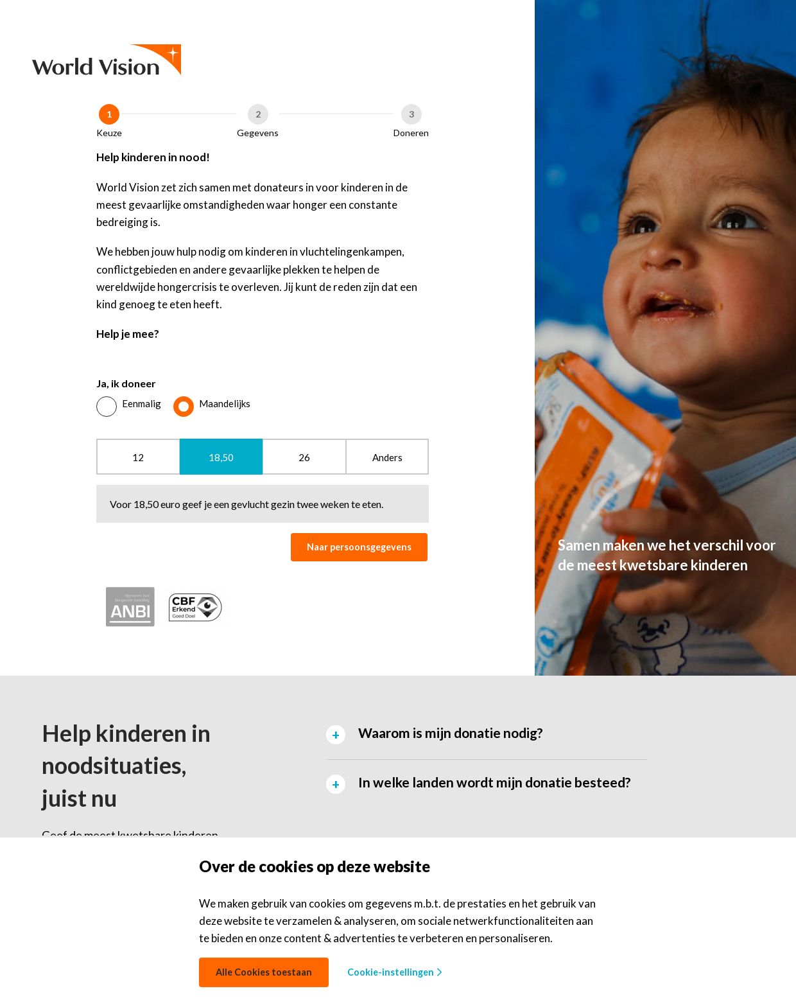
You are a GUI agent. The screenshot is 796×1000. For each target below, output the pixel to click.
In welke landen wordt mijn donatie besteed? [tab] (494, 782)
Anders (387, 457)
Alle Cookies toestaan (264, 972)
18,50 (221, 457)
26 (304, 457)
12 (138, 457)
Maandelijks (224, 403)
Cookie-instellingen (394, 972)
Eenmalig (141, 403)
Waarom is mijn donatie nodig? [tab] (450, 732)
